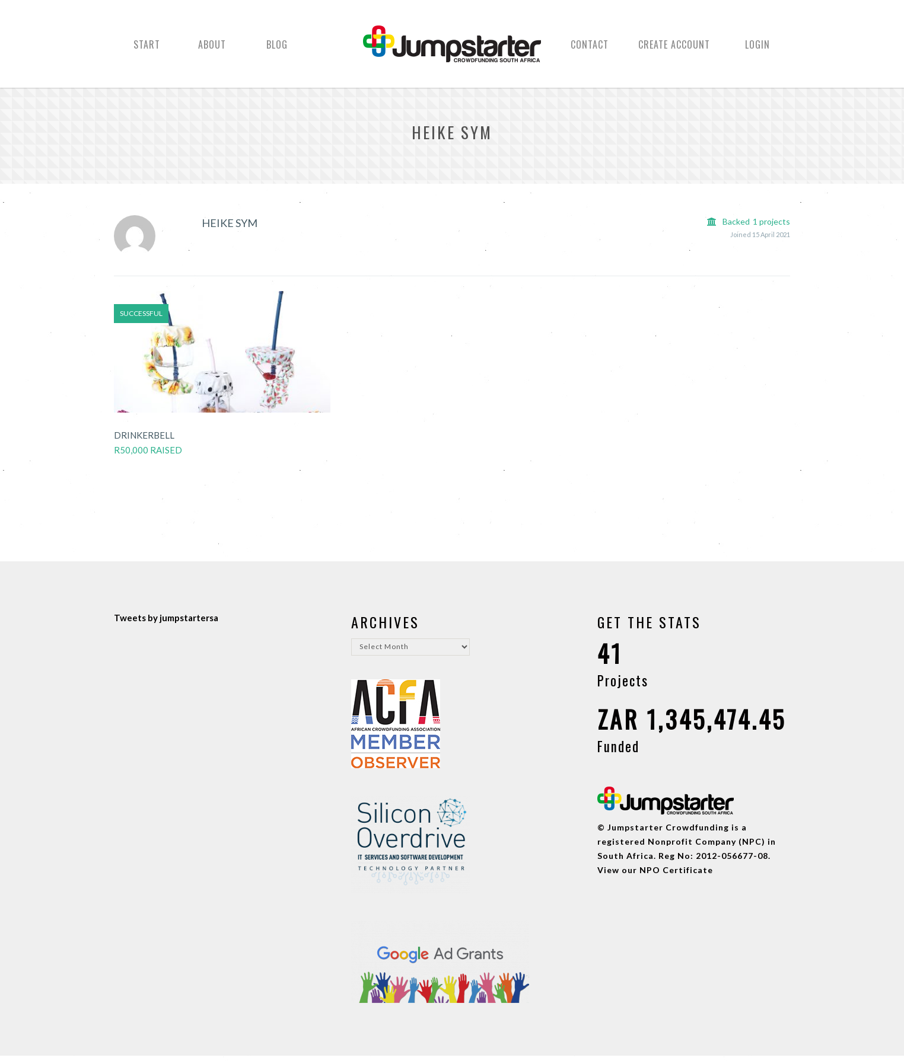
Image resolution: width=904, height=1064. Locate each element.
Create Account (674, 49)
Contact (590, 49)
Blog (277, 49)
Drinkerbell (144, 443)
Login (757, 49)
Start (146, 49)
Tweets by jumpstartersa (166, 626)
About (212, 49)
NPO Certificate (676, 878)
